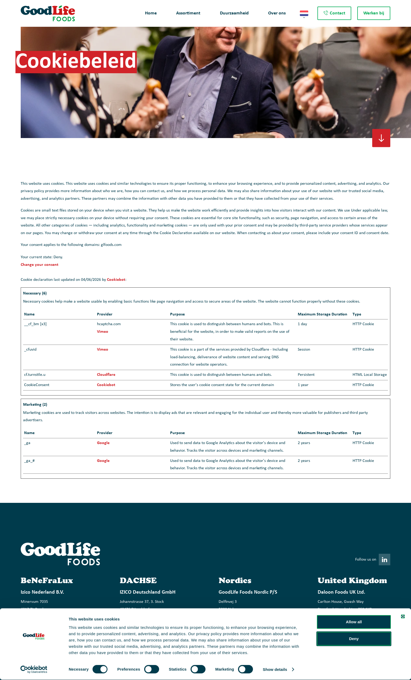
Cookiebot (116, 280)
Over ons (277, 13)
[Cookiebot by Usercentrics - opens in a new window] (34, 670)
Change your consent (39, 265)
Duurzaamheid (234, 13)
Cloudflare (106, 375)
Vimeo (102, 332)
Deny (354, 638)
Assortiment (188, 13)
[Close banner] (403, 616)
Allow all (354, 622)
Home (151, 13)
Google (103, 443)
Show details (275, 669)
